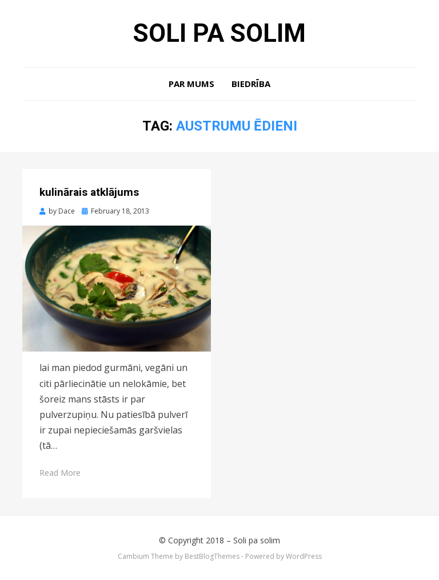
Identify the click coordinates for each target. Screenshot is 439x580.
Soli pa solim (219, 33)
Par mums (191, 83)
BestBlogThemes (212, 556)
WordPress (304, 556)
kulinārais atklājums (89, 192)
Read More (60, 472)
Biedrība (251, 83)
